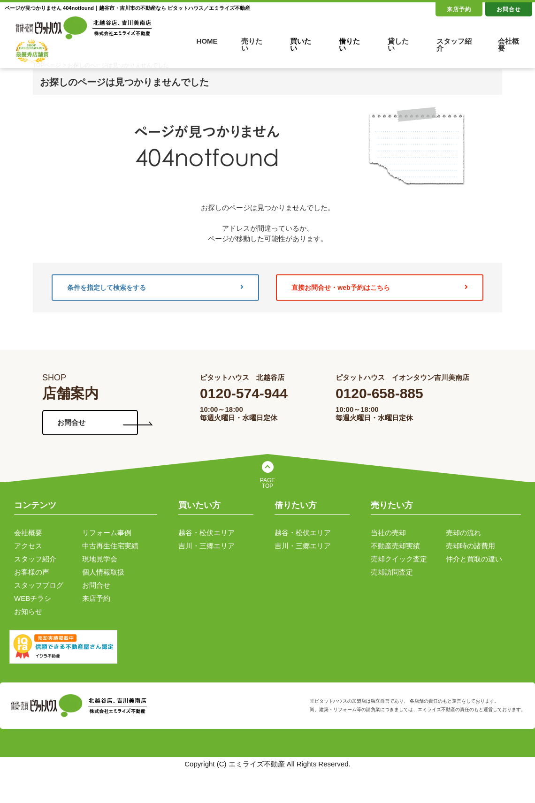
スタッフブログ (38, 585)
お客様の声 (31, 572)
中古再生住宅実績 (110, 546)
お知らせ (28, 611)
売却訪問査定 (392, 572)
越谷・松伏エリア (206, 533)
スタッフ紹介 (454, 44)
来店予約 (459, 9)
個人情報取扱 (103, 572)
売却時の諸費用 (470, 546)
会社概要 (508, 44)
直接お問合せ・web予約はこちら (379, 287)
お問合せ (509, 9)
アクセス (28, 546)
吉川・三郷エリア (206, 546)
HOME (207, 41)
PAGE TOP (267, 483)
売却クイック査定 (399, 559)
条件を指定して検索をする (155, 287)
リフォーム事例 (106, 533)
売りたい (251, 44)
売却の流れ (463, 533)
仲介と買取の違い (474, 559)
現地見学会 (99, 559)
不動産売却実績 (395, 546)
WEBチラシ (32, 598)
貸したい (398, 44)
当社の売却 (388, 533)
